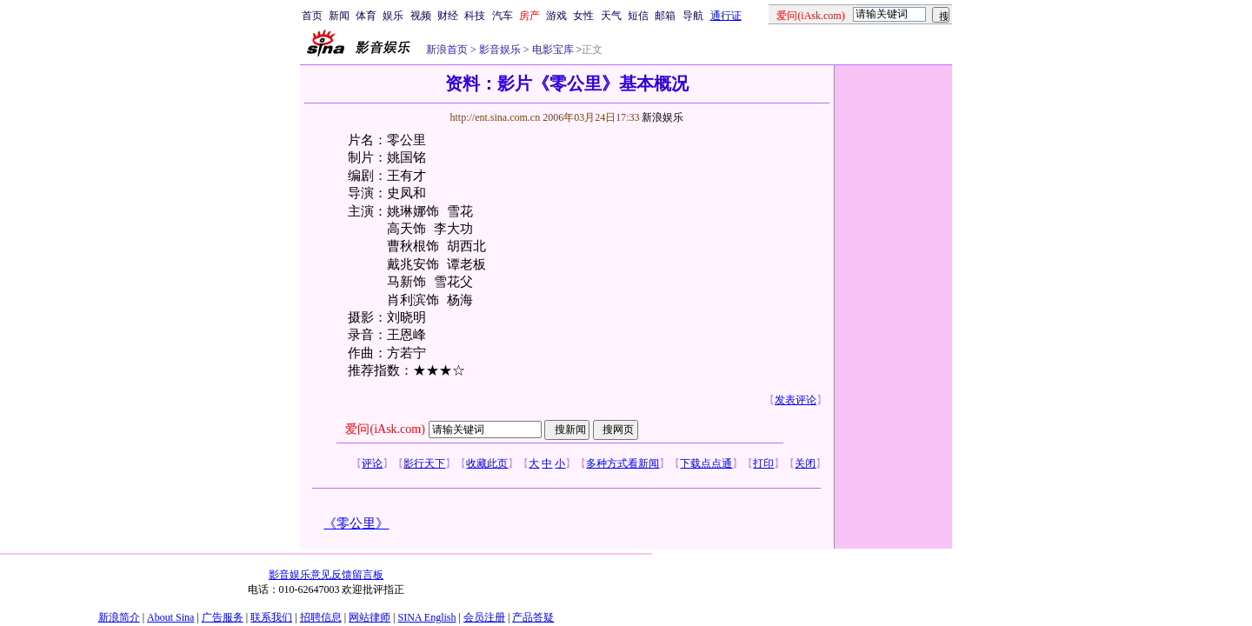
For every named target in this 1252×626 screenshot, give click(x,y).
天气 (611, 16)
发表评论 (795, 400)
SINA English (426, 617)
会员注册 (484, 617)
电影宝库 (551, 49)
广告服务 (222, 617)
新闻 (339, 16)
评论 (372, 463)
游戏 (556, 16)
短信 (638, 16)
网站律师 (369, 617)
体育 (366, 16)
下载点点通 (706, 463)
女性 (583, 16)
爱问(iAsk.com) (384, 429)
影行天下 (424, 463)
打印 (763, 463)
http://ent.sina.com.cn (496, 117)
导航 (693, 16)
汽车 (502, 16)
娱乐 (393, 16)
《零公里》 (356, 523)
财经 (447, 16)
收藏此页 (487, 463)
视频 (420, 16)
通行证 (726, 16)
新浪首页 (447, 49)
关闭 (805, 463)
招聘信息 (321, 617)
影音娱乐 (500, 49)
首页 (312, 16)
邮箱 (665, 16)
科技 (474, 16)
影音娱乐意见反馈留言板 (326, 575)
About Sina (170, 617)
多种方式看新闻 (622, 463)
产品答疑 (533, 617)
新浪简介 (119, 617)
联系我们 (271, 617)
